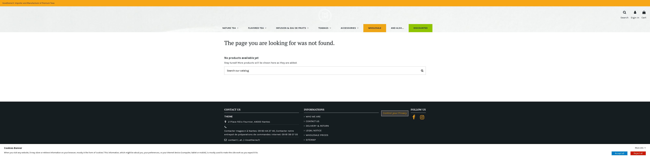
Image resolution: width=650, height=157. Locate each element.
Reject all (638, 153)
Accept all (619, 153)
